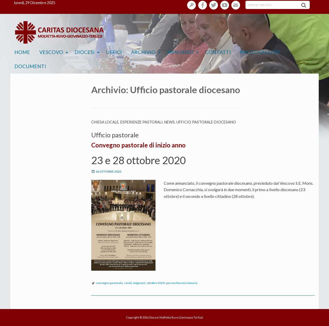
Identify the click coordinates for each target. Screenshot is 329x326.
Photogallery (260, 52)
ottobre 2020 (156, 283)
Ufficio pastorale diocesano (206, 122)
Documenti (30, 66)
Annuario (180, 52)
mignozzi (139, 283)
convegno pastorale (109, 283)
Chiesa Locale (105, 122)
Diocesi (85, 52)
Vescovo (51, 52)
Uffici (114, 52)
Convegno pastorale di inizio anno (138, 145)
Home (22, 52)
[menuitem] (22, 52)
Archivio (143, 52)
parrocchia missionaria (181, 283)
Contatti (218, 52)
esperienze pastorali (141, 122)
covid (128, 283)
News (169, 122)
